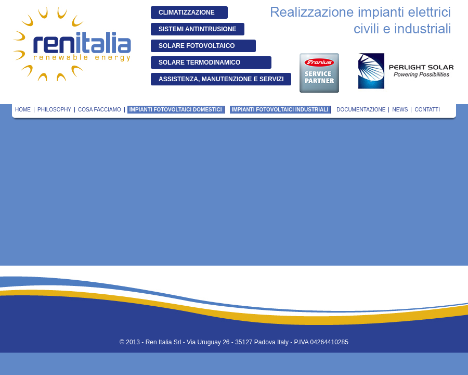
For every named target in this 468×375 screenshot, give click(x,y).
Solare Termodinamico (199, 62)
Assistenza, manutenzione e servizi (221, 79)
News (400, 110)
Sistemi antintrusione (198, 29)
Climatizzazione (187, 12)
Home (23, 110)
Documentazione (360, 110)
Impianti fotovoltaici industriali (280, 110)
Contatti (427, 110)
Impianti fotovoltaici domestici (175, 110)
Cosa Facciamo (99, 110)
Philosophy (54, 110)
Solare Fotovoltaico (197, 45)
